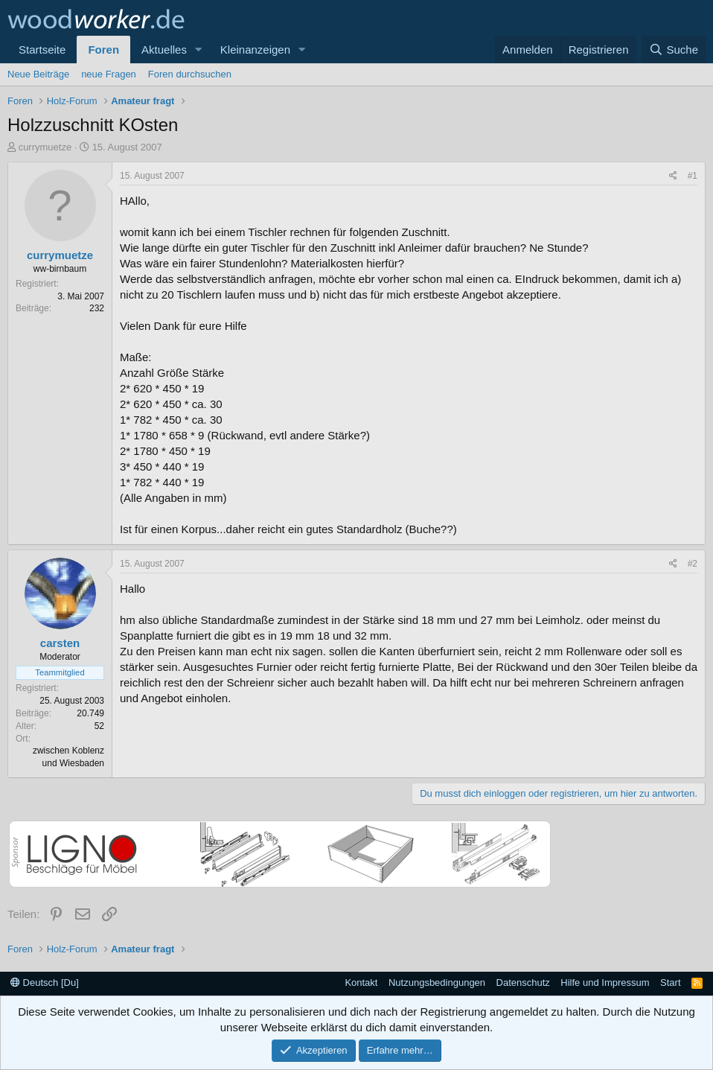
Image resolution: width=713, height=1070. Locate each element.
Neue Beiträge (38, 74)
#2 (692, 563)
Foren (103, 49)
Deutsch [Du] (44, 982)
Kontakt (361, 982)
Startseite (42, 49)
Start (670, 982)
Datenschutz (523, 982)
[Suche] (674, 49)
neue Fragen (108, 74)
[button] (198, 49)
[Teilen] (673, 176)
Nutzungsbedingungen (437, 982)
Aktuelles (164, 49)
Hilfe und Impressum (604, 982)
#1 (692, 176)
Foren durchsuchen (189, 74)
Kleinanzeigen (255, 49)
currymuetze (45, 147)
